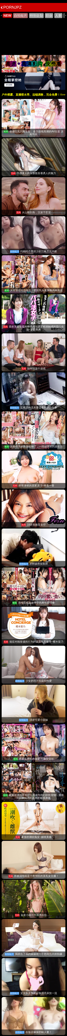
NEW (7, 15)
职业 (49, 15)
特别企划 (36, 15)
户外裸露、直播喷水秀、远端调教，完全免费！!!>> (33, 94)
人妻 (58, 15)
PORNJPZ (11, 7)
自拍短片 (20, 15)
